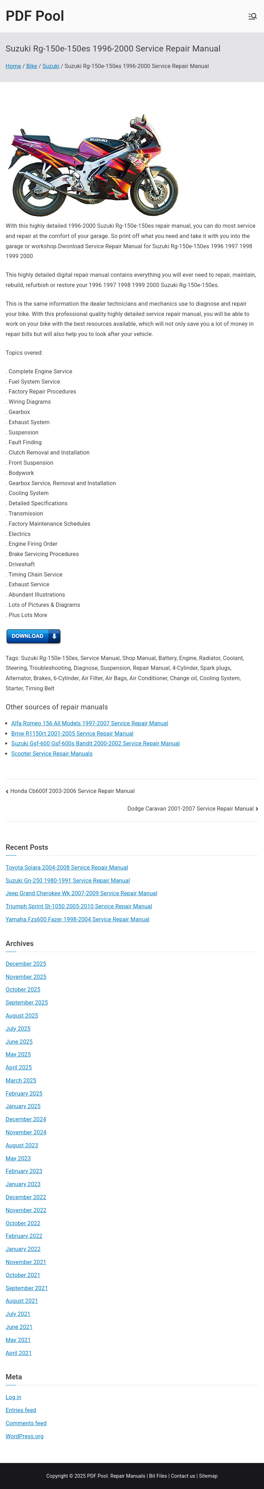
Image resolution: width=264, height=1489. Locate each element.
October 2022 (23, 1223)
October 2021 (23, 1275)
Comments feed (26, 1423)
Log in (13, 1397)
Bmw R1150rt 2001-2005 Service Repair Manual (72, 733)
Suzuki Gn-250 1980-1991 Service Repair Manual (68, 880)
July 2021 (18, 1314)
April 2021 (19, 1353)
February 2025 (24, 1093)
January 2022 (23, 1249)
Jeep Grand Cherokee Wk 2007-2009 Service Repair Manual (81, 893)
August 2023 (22, 1145)
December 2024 (26, 1119)
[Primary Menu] (252, 16)
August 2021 (22, 1301)
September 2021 (27, 1288)
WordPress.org (24, 1436)
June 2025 (19, 1041)
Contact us (183, 1476)
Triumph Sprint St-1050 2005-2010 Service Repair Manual (79, 906)
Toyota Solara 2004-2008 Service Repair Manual (67, 867)
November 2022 (26, 1210)
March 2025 (21, 1080)
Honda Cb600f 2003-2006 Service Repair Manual (72, 791)
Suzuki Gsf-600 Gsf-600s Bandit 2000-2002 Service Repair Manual (95, 743)
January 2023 (23, 1184)
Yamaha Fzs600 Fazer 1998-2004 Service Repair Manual (78, 919)
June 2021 (19, 1327)
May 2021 (18, 1340)
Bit (152, 1476)
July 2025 (18, 1028)
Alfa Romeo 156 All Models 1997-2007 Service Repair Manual (89, 723)
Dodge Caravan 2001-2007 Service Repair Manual (190, 808)
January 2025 (23, 1106)
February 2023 (24, 1171)
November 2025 (26, 977)
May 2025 (18, 1054)
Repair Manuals (127, 1476)
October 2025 (23, 989)
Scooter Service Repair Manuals (52, 753)
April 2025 (19, 1067)
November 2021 (26, 1262)
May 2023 (18, 1158)
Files (161, 1476)
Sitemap (208, 1476)
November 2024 (26, 1132)
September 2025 (27, 1002)
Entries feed (21, 1410)
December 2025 (26, 963)
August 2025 (22, 1015)
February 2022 (24, 1236)
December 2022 (26, 1197)
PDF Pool (35, 16)
